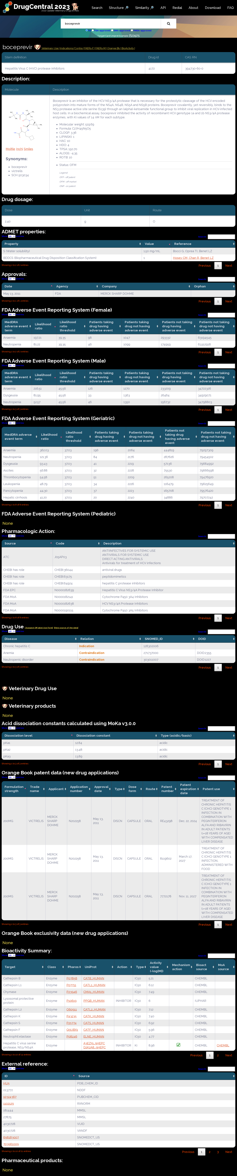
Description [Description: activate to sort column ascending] (112, 543)
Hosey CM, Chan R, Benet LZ (193, 258)
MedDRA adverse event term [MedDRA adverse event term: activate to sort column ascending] (16, 326)
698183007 (11, 1137)
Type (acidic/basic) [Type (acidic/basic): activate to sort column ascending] (176, 735)
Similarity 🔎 (144, 8)
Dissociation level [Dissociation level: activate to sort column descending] (18, 735)
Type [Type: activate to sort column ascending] (118, 789)
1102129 (8, 1103)
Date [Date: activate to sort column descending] (8, 286)
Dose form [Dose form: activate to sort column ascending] (132, 789)
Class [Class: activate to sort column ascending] (51, 967)
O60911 (71, 1009)
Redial (177, 8)
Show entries (13, 236)
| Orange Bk (113, 48)
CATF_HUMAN (93, 1029)
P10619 (71, 1000)
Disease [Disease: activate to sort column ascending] (11, 639)
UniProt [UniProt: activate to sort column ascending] (90, 967)
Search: (216, 236)
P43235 (71, 1016)
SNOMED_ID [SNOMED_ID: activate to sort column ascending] (154, 639)
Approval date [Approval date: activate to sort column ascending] (101, 789)
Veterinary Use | (50, 48)
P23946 (71, 992)
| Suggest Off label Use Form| (39, 628)
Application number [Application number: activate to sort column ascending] (79, 789)
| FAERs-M (100, 48)
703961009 (11, 1144)
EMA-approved (122, 30)
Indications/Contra (71, 48)
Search (97, 8)
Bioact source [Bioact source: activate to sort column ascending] (201, 967)
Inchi (19, 149)
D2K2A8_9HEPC (94, 1047)
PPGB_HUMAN (94, 1000)
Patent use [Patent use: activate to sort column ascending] (211, 789)
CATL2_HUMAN (94, 1009)
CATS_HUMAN (93, 1023)
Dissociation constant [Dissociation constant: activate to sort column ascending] (93, 735)
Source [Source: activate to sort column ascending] (84, 1076)
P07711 (71, 985)
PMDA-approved (142, 30)
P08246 (71, 1036)
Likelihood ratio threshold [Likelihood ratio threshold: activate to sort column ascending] (68, 326)
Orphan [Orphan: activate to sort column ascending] (200, 286)
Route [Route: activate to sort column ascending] (150, 789)
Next (228, 265)
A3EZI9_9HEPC (94, 1043)
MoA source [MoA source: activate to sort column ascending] (223, 967)
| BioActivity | (127, 48)
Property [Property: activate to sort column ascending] (11, 244)
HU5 (6, 1083)
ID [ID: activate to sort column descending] (6, 1076)
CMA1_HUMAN (93, 992)
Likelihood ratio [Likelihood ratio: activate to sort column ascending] (43, 326)
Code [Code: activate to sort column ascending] (60, 543)
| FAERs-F (88, 48)
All (89, 30)
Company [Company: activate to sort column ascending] (109, 286)
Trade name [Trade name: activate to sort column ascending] (35, 789)
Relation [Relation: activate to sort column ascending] (87, 639)
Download (213, 8)
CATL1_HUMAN (94, 985)
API (163, 8)
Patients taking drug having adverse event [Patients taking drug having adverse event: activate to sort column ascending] (101, 326)
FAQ (230, 8)
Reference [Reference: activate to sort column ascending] (182, 244)
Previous (204, 265)
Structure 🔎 (119, 8)
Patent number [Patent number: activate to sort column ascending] (167, 789)
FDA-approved (102, 30)
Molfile (10, 149)
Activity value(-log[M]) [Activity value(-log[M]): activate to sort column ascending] (156, 967)
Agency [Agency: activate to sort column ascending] (62, 286)
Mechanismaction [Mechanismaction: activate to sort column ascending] (181, 967)
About (193, 8)
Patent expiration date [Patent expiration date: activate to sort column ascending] (188, 789)
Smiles (28, 149)
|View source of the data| (66, 628)
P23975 (134, 35)
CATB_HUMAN (93, 978)
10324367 (9, 1097)
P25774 (71, 1023)
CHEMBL (223, 1045)
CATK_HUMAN (93, 1016)
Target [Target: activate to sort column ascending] (10, 967)
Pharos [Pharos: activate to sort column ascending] (73, 967)
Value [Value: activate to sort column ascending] (149, 244)
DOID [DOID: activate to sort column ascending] (202, 639)
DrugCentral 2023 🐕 (46, 6)
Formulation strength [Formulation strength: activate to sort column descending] (14, 789)
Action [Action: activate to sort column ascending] (122, 967)
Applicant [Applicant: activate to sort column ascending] (56, 789)
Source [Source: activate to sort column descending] (10, 543)
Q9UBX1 (72, 1029)
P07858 (71, 978)
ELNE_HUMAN (93, 1036)
